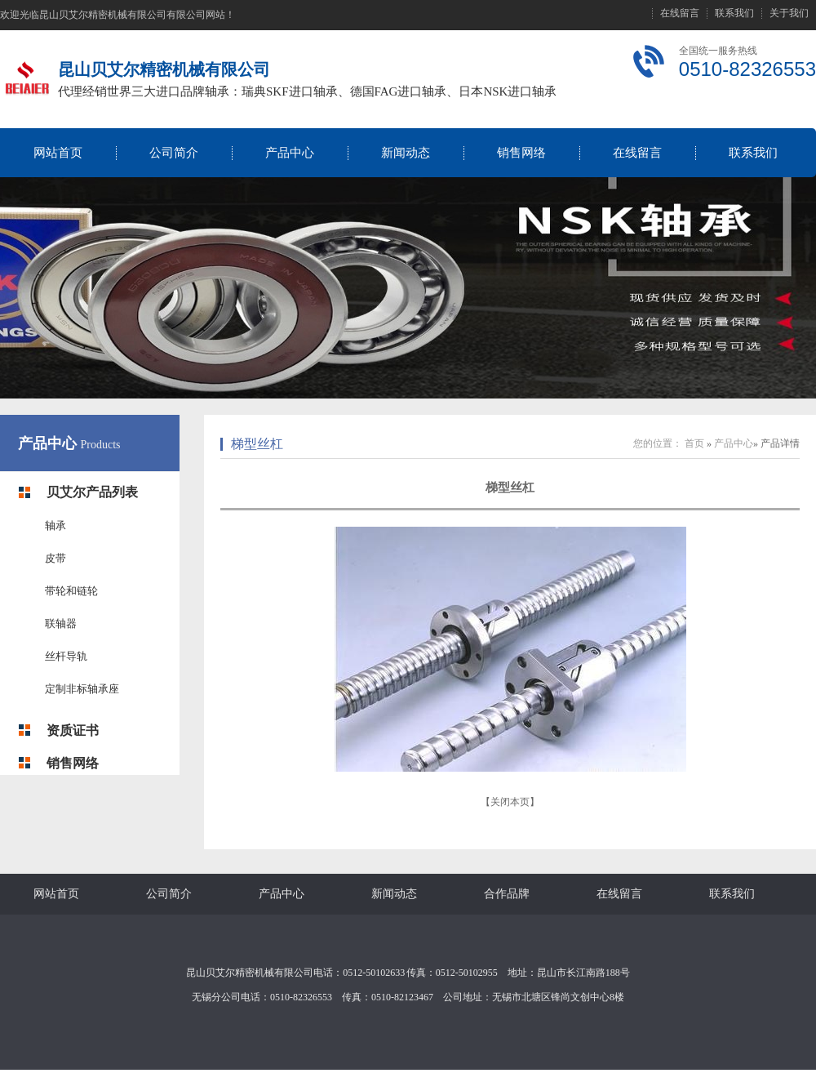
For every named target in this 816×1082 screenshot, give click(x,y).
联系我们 (734, 13)
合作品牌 (507, 894)
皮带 (55, 558)
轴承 (55, 525)
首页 (694, 443)
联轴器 (61, 623)
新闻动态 (405, 152)
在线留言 (679, 13)
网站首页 (57, 152)
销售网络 (521, 152)
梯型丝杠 (257, 444)
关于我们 (789, 13)
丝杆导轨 (66, 656)
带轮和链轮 (71, 591)
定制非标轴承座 (82, 689)
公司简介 (173, 152)
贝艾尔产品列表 (92, 492)
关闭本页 (510, 802)
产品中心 (289, 152)
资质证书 (73, 730)
